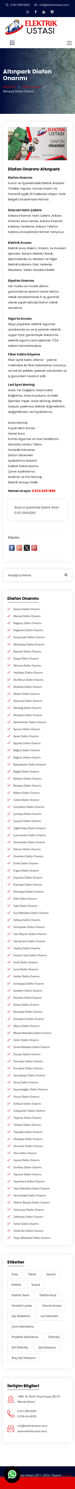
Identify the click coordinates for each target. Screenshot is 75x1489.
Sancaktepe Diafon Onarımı (29, 1075)
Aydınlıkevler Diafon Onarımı (30, 722)
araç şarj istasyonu (24, 1357)
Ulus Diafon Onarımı (25, 1153)
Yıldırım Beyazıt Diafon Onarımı (31, 1202)
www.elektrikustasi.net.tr (32, 1431)
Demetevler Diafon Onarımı (29, 842)
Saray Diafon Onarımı (25, 1082)
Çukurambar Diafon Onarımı (29, 835)
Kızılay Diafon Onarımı (26, 1004)
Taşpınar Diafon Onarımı (27, 1117)
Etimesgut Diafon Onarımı (28, 891)
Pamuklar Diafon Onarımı (28, 1061)
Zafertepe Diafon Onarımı (28, 1216)
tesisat (35, 1284)
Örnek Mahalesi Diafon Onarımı (31, 1047)
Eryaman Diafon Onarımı (27, 877)
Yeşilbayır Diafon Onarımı (28, 672)
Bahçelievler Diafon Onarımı (29, 764)
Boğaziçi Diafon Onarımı (27, 623)
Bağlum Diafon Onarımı (27, 757)
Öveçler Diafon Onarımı (26, 1054)
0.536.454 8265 (26, 1416)
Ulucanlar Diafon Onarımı (28, 1146)
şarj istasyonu (47, 1347)
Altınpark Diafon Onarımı (27, 715)
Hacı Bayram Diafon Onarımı (30, 934)
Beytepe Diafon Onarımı (27, 785)
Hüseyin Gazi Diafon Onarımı (30, 955)
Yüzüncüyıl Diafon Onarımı (28, 1209)
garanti (51, 1274)
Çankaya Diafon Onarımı (27, 814)
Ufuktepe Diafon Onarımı (27, 1139)
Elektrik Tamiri (20, 1295)
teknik (32, 1274)
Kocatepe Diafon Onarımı (28, 1011)
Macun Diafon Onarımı (26, 1026)
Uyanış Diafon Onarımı (26, 1160)
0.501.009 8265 (18, 5)
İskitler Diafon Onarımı (26, 976)
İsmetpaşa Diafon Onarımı (28, 983)
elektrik (16, 1284)
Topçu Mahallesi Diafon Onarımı (31, 1238)
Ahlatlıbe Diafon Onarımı (27, 687)
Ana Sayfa (9, 87)
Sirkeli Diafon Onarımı (26, 1224)
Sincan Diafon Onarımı (26, 1096)
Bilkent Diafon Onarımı (26, 793)
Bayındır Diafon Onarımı (27, 651)
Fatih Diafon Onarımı (25, 906)
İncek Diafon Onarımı (25, 962)
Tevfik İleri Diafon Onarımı (28, 1231)
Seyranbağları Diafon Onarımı (30, 1089)
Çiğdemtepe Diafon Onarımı (29, 828)
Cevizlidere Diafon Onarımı (28, 807)
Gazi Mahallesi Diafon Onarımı (31, 913)
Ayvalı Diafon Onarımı (26, 736)
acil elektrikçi (20, 1347)
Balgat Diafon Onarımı (26, 771)
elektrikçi (54, 1337)
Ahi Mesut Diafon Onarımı (28, 680)
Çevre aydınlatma (23, 1326)
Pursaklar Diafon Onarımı (28, 1068)
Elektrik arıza (48, 1295)
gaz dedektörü (21, 1316)
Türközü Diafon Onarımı (27, 1125)
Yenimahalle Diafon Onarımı (29, 1195)
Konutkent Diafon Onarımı (28, 1019)
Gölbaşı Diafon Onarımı (26, 920)
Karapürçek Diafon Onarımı (29, 637)
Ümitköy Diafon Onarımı (27, 1167)
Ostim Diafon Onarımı (26, 1040)
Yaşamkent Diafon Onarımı (29, 1181)
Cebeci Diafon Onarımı (26, 800)
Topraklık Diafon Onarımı (27, 1132)
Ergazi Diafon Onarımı (26, 870)
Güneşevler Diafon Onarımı (29, 927)
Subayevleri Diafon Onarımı (29, 1110)
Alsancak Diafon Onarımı (27, 701)
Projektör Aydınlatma (25, 1337)
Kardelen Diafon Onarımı (27, 990)
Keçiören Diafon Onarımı (27, 997)
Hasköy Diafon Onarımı (26, 948)
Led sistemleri (49, 1316)
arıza (15, 1274)
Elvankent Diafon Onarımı (28, 856)
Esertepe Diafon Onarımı (27, 884)
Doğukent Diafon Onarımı (28, 630)
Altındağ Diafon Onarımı (27, 708)
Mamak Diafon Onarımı (26, 616)
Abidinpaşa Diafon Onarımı (29, 644)
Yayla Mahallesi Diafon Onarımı (31, 1188)
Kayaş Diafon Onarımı (26, 658)
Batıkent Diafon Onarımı (27, 778)
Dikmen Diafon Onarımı (27, 849)
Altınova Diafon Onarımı (27, 665)
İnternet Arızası (51, 1305)
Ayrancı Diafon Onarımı (26, 729)
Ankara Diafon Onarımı (26, 609)
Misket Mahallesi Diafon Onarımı (32, 1033)
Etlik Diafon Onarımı (25, 898)
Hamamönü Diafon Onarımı (29, 941)
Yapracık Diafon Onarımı (27, 1174)
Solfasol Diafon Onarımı (27, 1103)
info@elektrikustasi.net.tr (51, 5)
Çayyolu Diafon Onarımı (27, 821)
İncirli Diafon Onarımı (25, 969)
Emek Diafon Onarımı (25, 863)
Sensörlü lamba (22, 1305)
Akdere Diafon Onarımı (26, 694)
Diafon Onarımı (31, 87)
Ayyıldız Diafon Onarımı (27, 743)
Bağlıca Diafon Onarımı (26, 750)
